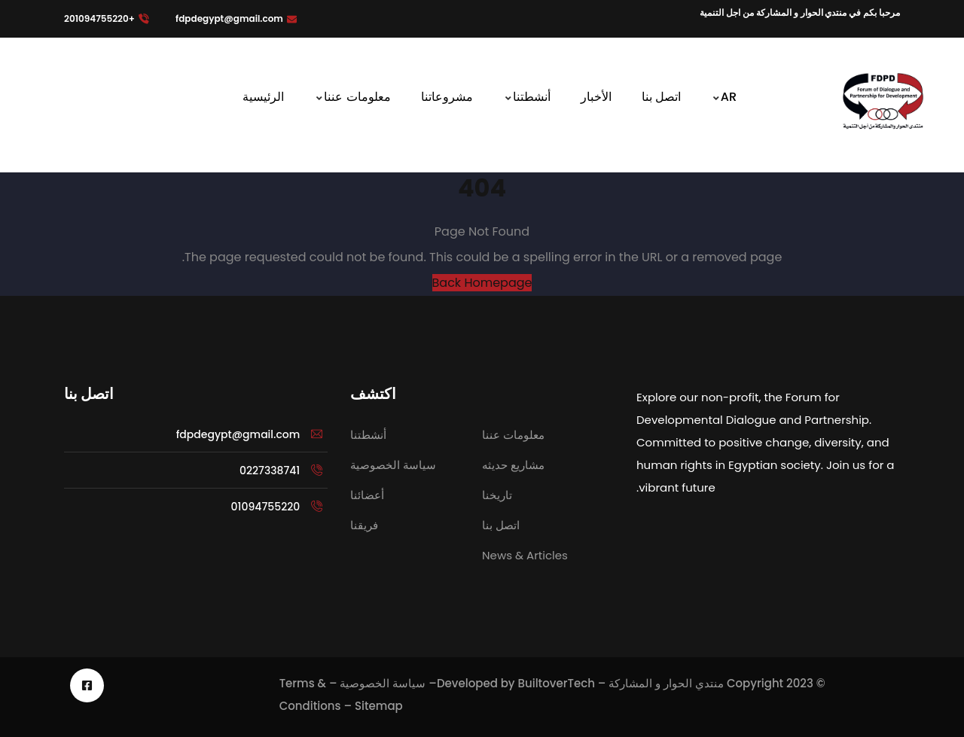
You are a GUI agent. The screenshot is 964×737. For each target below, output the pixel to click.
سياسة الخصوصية (383, 683)
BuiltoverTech (556, 683)
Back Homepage (482, 282)
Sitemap (379, 706)
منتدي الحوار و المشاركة (666, 683)
